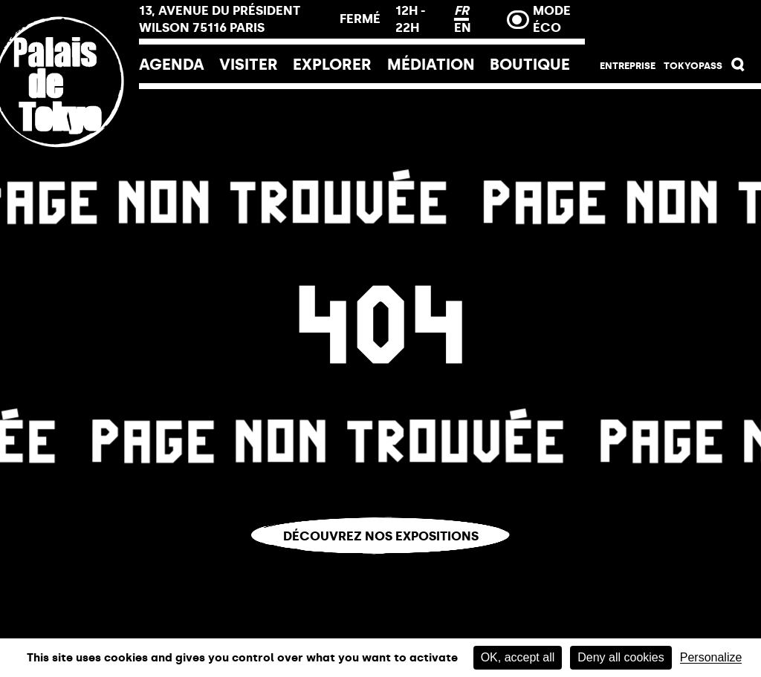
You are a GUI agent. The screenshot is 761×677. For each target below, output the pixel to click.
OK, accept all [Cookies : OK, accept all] (518, 657)
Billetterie (672, 24)
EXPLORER (332, 64)
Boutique (530, 64)
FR (461, 10)
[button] (738, 67)
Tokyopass (693, 65)
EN (462, 27)
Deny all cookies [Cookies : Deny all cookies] (620, 657)
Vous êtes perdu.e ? (381, 565)
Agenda (171, 64)
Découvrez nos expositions (381, 536)
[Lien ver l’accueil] (69, 180)
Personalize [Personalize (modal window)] (711, 658)
